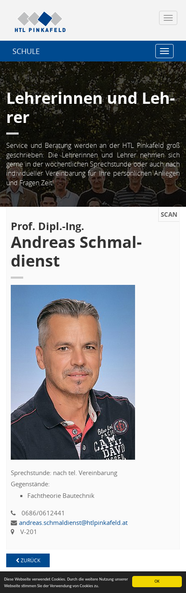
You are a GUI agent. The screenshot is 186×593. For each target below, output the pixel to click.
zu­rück (28, 560)
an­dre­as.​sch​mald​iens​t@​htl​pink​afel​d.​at (73, 522)
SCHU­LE (26, 51)
